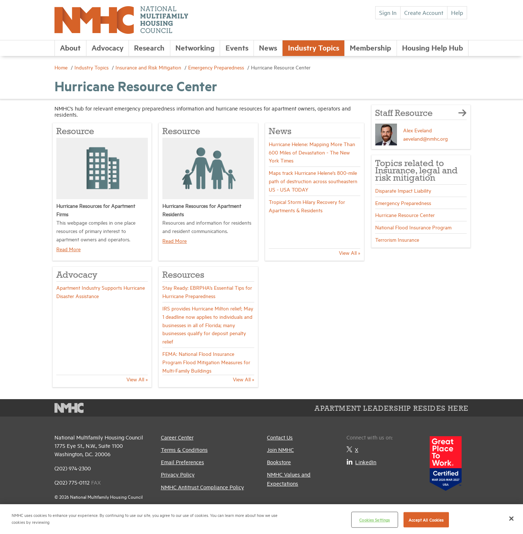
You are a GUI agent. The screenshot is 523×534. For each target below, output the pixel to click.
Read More (68, 248)
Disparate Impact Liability (403, 190)
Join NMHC (280, 449)
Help (457, 12)
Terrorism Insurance (397, 239)
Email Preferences (182, 461)
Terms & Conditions (184, 449)
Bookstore (279, 461)
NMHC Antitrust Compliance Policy (202, 486)
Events (237, 47)
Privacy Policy (178, 474)
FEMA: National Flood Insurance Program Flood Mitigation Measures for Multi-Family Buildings (206, 362)
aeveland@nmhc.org (425, 138)
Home (61, 67)
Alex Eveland (417, 130)
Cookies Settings (374, 520)
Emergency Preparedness (217, 67)
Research (149, 47)
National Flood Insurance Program (413, 227)
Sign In (388, 12)
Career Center (177, 437)
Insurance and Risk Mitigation (149, 67)
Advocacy (107, 47)
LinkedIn (361, 461)
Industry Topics (313, 47)
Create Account (423, 12)
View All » (349, 252)
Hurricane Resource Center (405, 214)
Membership (370, 47)
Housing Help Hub (432, 47)
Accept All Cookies (426, 520)
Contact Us (280, 437)
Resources (183, 275)
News (268, 47)
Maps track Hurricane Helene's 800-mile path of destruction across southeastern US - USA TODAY (313, 181)
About (70, 47)
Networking (195, 47)
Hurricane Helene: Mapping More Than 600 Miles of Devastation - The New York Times (312, 152)
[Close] (511, 518)
